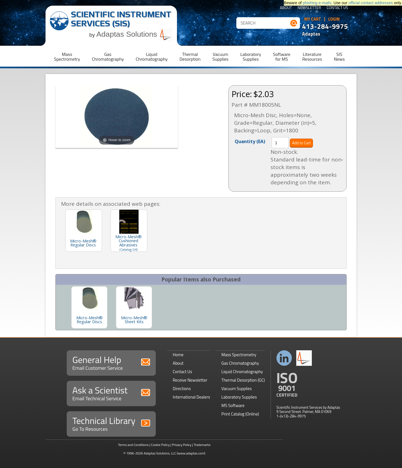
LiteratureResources (312, 56)
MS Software (233, 405)
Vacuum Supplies (236, 388)
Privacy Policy (181, 444)
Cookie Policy (160, 444)
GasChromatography (108, 56)
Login (334, 19)
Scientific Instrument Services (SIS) (121, 18)
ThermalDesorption (190, 56)
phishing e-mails (317, 3)
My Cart (312, 19)
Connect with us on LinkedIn (284, 358)
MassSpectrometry (67, 56)
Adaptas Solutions (134, 34)
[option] (89, 307)
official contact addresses (371, 3)
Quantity (250, 141)
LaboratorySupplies (250, 56)
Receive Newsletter (190, 380)
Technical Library (111, 423)
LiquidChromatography (152, 56)
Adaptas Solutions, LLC (160, 453)
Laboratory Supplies (239, 397)
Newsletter (309, 8)
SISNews (339, 56)
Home (178, 354)
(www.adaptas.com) (191, 453)
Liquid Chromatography (242, 371)
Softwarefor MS (282, 56)
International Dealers (191, 397)
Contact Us (337, 8)
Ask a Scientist (111, 392)
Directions (182, 388)
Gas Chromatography (240, 363)
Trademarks (202, 444)
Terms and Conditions (133, 444)
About (286, 8)
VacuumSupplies (220, 56)
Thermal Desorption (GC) (243, 380)
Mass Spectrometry (238, 354)
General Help (111, 362)
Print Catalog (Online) (240, 414)
